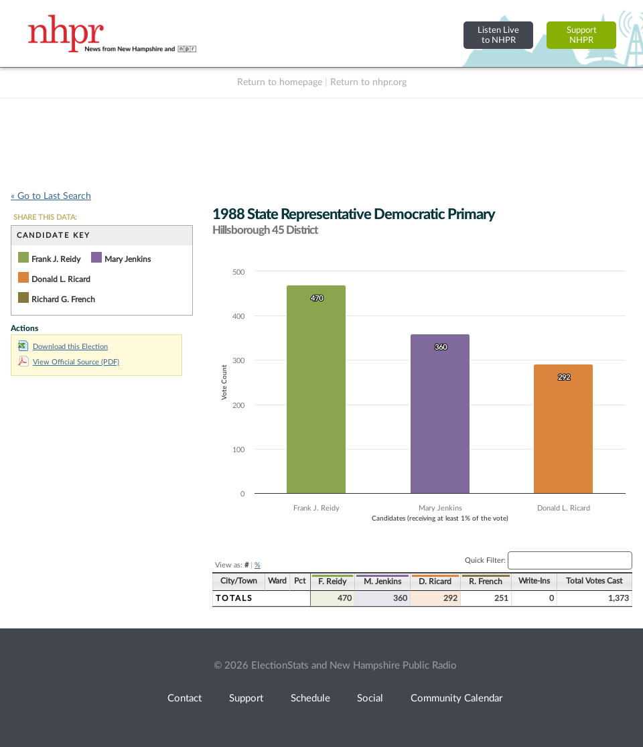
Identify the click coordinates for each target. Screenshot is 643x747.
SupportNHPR (582, 35)
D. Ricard (435, 582)
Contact (184, 698)
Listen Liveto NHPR (498, 35)
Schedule (310, 698)
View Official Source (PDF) (68, 362)
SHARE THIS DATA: (45, 217)
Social (370, 698)
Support (246, 698)
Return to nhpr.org (368, 82)
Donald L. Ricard (60, 279)
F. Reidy (332, 582)
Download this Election (63, 346)
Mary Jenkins (127, 259)
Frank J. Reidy (55, 259)
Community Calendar (456, 698)
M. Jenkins (382, 582)
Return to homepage (279, 82)
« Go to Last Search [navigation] (51, 196)
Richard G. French (63, 299)
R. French (485, 582)
